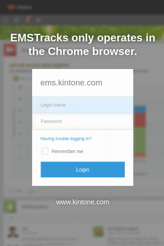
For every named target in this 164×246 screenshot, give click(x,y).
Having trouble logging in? (66, 138)
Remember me (67, 151)
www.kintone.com (82, 202)
